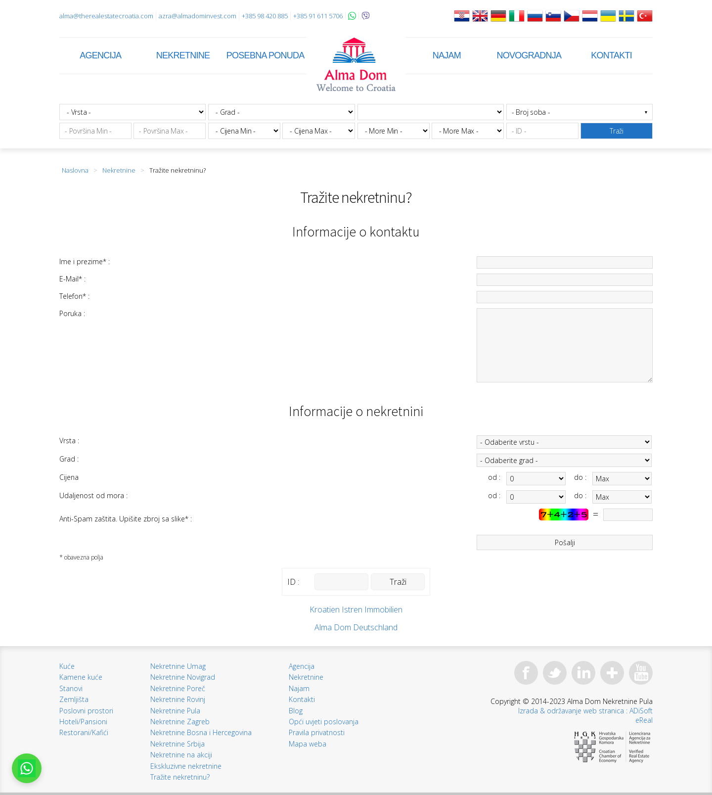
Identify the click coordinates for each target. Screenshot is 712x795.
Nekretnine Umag (178, 666)
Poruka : (72, 313)
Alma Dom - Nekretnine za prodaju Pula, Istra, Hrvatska (356, 64)
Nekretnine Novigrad (182, 677)
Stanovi (71, 688)
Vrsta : (69, 440)
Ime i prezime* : (84, 261)
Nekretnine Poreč (177, 688)
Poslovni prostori (86, 710)
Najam (447, 55)
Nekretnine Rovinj (177, 699)
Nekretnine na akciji (181, 754)
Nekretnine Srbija (177, 743)
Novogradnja (529, 55)
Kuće (67, 666)
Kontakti (611, 55)
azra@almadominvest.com (197, 15)
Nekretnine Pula (175, 710)
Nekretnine (183, 55)
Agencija (100, 55)
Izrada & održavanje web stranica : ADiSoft (585, 710)
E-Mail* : (72, 278)
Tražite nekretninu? (180, 777)
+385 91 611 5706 (318, 15)
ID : (293, 581)
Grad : (69, 459)
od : (494, 477)
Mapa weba (307, 743)
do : (580, 477)
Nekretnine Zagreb (180, 721)
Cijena (69, 477)
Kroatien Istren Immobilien (356, 609)
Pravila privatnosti (317, 732)
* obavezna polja (81, 557)
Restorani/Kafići (83, 732)
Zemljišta (74, 699)
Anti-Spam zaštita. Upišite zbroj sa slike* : (125, 518)
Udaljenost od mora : (93, 495)
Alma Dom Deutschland (356, 627)
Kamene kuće (80, 677)
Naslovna (75, 170)
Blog (296, 710)
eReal (644, 720)
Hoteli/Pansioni (83, 721)
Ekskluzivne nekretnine (186, 766)
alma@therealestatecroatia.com (106, 15)
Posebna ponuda (265, 55)
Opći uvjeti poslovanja (323, 721)
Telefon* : (74, 296)
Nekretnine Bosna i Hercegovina (201, 732)
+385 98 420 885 (265, 15)
